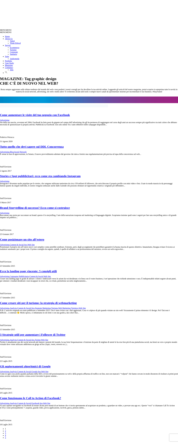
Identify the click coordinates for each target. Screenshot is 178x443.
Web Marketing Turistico (68, 308)
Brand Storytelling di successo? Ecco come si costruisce (35, 207)
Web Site (31, 245)
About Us (9, 39)
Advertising (4, 120)
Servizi (8, 45)
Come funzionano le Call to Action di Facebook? (30, 398)
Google (34, 372)
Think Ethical (15, 43)
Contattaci (9, 68)
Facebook (35, 403)
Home (7, 36)
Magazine (9, 65)
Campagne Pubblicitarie (19, 276)
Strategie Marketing (43, 308)
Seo (25, 245)
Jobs (11, 70)
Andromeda (14, 59)
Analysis (13, 308)
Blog (12, 152)
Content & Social (17, 245)
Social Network (20, 152)
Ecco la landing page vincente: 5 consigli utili (28, 271)
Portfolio (8, 61)
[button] (6, 30)
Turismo (13, 50)
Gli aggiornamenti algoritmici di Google (25, 366)
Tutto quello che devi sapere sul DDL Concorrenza (32, 146)
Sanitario (13, 54)
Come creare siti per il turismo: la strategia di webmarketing (38, 303)
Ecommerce (14, 48)
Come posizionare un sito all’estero (22, 239)
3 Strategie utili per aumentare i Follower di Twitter (33, 334)
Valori (12, 41)
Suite (7, 56)
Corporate (14, 52)
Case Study (9, 63)
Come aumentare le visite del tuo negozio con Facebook (35, 115)
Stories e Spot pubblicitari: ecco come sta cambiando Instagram (40, 176)
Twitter (38, 340)
